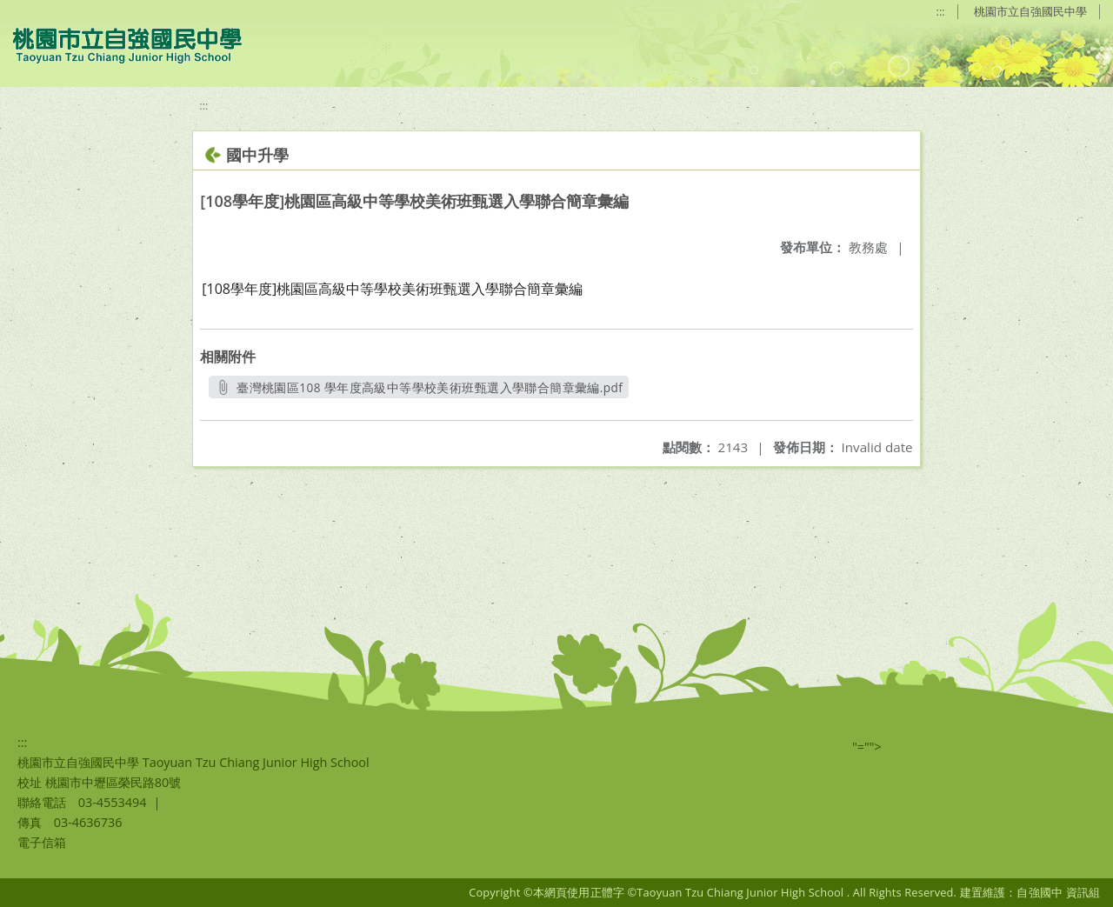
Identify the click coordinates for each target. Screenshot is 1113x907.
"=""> (867, 746)
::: (940, 11)
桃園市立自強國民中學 (1030, 11)
